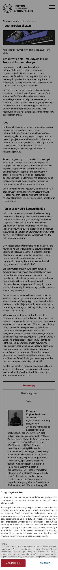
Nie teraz (45, 563)
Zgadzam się (13, 563)
